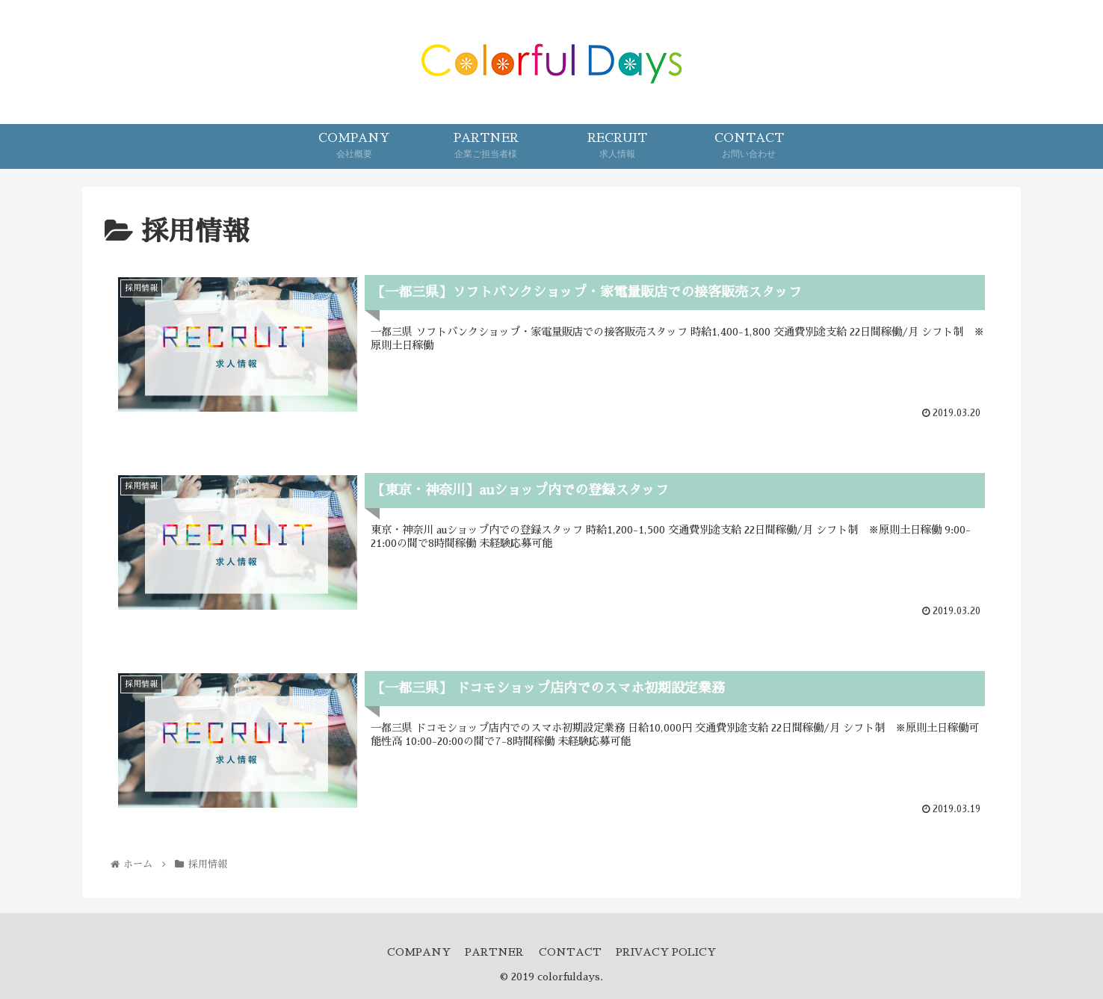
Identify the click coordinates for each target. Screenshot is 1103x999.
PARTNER (494, 952)
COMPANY (417, 952)
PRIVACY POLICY (668, 952)
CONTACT (571, 952)
